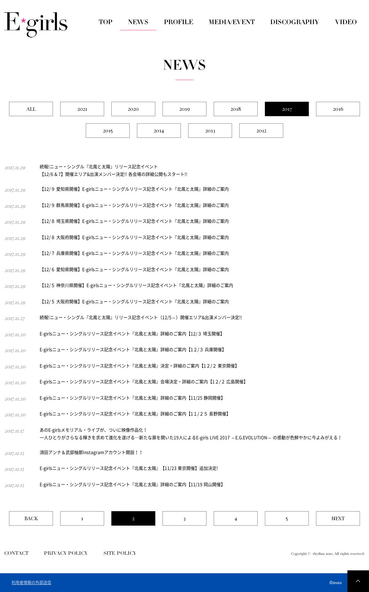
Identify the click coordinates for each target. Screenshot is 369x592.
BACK (31, 518)
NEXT (338, 518)
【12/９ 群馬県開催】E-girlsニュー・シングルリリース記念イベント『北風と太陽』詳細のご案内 (134, 205)
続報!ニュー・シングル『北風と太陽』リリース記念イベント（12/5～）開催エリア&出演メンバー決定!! (141, 317)
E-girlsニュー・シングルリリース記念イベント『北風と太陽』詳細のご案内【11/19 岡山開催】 (132, 484)
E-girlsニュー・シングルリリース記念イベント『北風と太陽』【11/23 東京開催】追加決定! (129, 468)
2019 (184, 108)
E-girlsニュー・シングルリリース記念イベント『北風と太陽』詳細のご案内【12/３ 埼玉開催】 (132, 333)
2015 (108, 130)
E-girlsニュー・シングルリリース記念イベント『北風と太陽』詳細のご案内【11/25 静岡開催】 (132, 398)
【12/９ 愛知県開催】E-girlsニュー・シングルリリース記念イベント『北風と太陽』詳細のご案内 (134, 189)
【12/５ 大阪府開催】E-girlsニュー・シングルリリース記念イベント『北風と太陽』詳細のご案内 (134, 301)
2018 (236, 108)
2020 (133, 108)
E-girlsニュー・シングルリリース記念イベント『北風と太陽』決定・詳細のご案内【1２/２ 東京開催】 (139, 366)
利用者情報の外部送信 (31, 582)
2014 (159, 130)
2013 (210, 130)
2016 (338, 108)
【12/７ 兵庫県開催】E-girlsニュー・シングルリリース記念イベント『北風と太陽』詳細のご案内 (134, 253)
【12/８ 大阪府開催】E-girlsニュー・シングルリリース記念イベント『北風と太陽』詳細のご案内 (134, 237)
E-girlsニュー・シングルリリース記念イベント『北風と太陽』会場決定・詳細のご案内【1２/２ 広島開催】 (144, 381)
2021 (82, 108)
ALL (31, 108)
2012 (261, 130)
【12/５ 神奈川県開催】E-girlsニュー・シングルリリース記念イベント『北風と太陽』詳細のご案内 (136, 285)
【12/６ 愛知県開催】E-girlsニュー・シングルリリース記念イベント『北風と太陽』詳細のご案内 (134, 269)
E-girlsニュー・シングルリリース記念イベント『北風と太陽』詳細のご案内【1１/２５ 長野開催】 (135, 414)
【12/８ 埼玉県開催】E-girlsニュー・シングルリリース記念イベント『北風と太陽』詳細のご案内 (134, 221)
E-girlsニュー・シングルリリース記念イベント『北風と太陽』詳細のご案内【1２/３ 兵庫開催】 (133, 349)
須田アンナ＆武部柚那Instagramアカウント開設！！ (91, 452)
